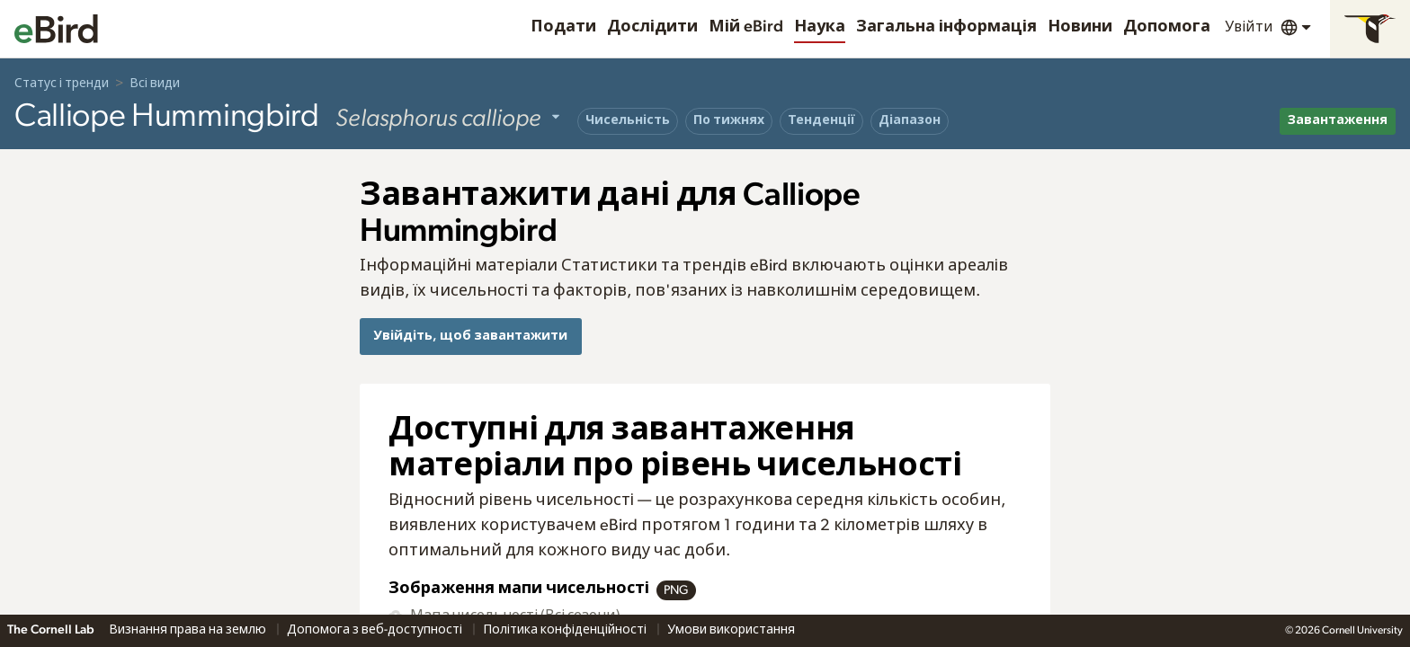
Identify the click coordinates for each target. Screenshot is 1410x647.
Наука (819, 27)
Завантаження (1338, 120)
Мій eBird (746, 27)
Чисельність (627, 120)
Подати (563, 27)
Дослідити (652, 27)
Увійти (1249, 27)
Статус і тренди (61, 83)
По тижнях (728, 120)
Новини (1080, 27)
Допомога (1166, 27)
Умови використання (731, 630)
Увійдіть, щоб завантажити (470, 335)
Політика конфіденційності (566, 630)
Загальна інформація (946, 27)
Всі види (154, 83)
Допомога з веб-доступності (376, 630)
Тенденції (821, 120)
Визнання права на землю (189, 630)
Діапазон (910, 120)
